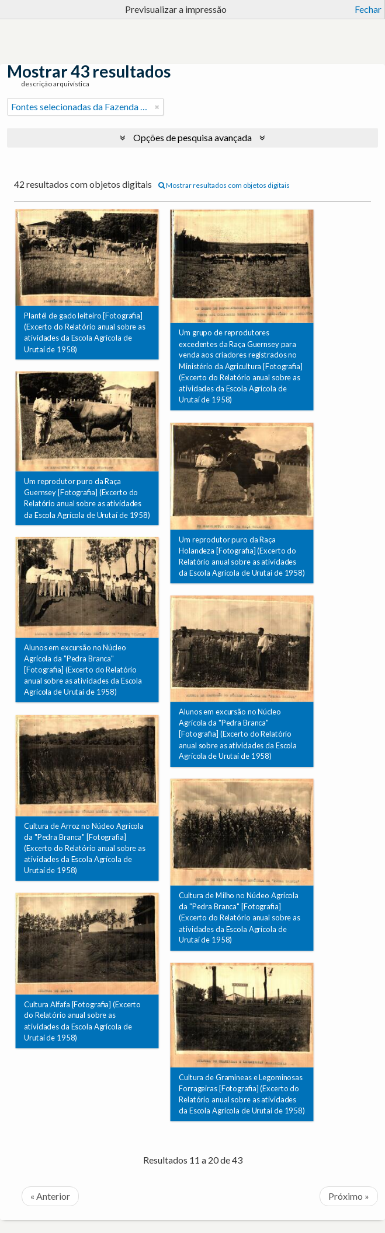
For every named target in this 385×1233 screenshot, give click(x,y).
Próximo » (348, 1196)
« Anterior (50, 1196)
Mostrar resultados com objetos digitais (224, 185)
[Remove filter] (157, 106)
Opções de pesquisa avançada (192, 137)
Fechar (368, 9)
